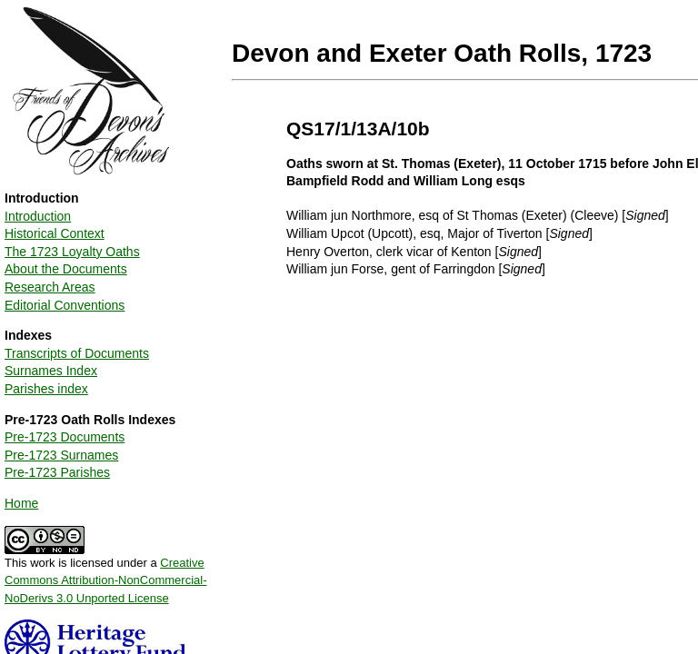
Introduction (38, 216)
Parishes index (46, 389)
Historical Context (55, 233)
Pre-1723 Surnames (61, 455)
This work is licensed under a (106, 574)
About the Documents (66, 269)
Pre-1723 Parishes (57, 472)
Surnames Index (51, 370)
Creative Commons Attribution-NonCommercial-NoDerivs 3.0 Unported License (106, 580)
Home (21, 503)
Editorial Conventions (65, 305)
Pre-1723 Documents (65, 437)
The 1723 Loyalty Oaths (72, 251)
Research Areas (50, 287)
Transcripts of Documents (77, 353)
